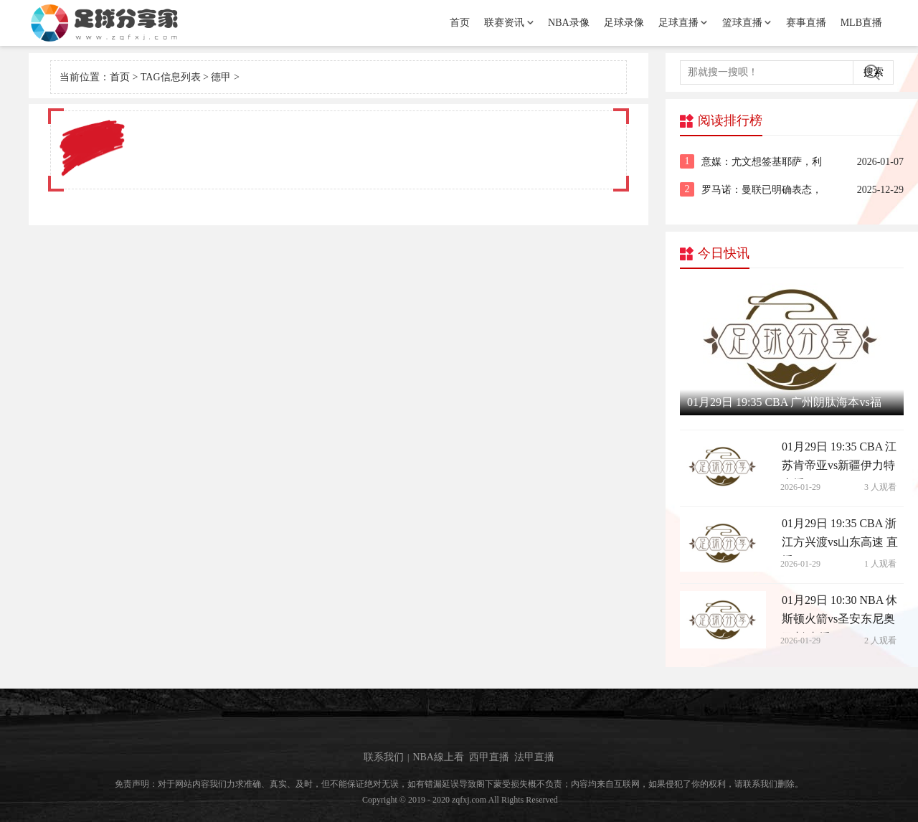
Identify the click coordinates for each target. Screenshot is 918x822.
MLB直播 (861, 22)
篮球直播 (742, 22)
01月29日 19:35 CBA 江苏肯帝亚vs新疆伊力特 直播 (839, 459)
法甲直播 (534, 757)
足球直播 (678, 22)
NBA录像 (569, 22)
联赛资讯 (504, 22)
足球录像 (624, 22)
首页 (460, 22)
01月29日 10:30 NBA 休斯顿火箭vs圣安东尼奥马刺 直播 (839, 613)
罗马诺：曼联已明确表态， (761, 189)
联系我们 (384, 757)
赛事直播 (806, 22)
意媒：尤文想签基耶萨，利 (761, 161)
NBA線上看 (438, 757)
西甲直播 (489, 757)
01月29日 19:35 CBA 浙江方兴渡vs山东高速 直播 (840, 536)
